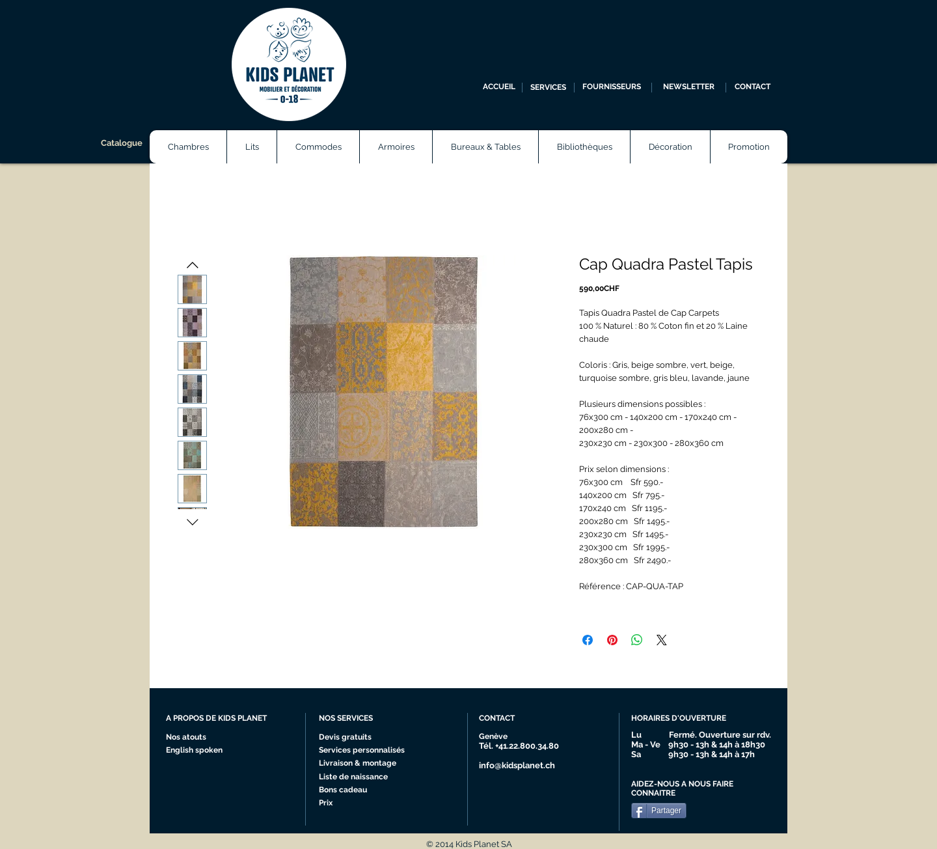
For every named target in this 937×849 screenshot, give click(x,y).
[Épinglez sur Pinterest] (612, 640)
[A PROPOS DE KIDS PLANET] (222, 719)
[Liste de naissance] (357, 777)
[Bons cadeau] (356, 790)
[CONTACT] (752, 87)
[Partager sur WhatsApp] (637, 640)
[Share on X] (662, 640)
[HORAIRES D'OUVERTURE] (684, 719)
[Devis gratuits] (347, 738)
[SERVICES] (548, 87)
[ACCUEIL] (499, 87)
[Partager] (658, 810)
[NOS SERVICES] (367, 719)
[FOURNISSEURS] (611, 87)
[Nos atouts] (191, 738)
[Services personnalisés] (366, 751)
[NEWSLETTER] (689, 87)
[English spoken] (207, 751)
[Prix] (356, 803)
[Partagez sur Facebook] (587, 640)
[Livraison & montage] (361, 764)
